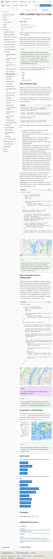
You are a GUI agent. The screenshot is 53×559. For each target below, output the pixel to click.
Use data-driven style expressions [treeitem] (10, 108)
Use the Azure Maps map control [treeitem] (11, 55)
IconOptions (23, 469)
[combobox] (9, 12)
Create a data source (25, 481)
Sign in (49, 1)
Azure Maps (34, 10)
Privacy (29, 556)
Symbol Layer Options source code (34, 419)
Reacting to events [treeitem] (10, 120)
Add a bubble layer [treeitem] (10, 76)
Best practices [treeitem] (8, 136)
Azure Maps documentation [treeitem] (8, 14)
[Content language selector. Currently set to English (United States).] (7, 553)
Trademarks (10, 558)
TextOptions (23, 473)
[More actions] (51, 10)
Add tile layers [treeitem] (9, 97)
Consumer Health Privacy (39, 556)
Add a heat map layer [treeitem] (10, 92)
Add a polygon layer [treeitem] (10, 86)
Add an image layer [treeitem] (10, 95)
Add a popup (23, 485)
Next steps (23, 29)
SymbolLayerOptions (25, 466)
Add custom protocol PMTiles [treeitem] (10, 112)
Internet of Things (27, 10)
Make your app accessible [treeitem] (11, 122)
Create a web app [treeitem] (7, 22)
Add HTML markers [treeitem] (10, 81)
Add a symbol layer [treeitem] (10, 74)
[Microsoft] (2, 2)
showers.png (24, 393)
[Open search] (46, 2)
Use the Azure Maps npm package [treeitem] (11, 59)
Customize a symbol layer (26, 27)
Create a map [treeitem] (9, 62)
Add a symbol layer (25, 24)
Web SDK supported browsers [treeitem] (9, 133)
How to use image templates (38, 405)
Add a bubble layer (25, 502)
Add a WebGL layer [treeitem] (10, 100)
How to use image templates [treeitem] (9, 116)
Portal (37, 5)
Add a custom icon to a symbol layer (28, 26)
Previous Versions (12, 556)
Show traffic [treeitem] (8, 102)
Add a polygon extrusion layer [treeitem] (11, 89)
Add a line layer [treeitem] (9, 83)
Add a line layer (24, 495)
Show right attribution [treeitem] (8, 143)
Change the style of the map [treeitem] (11, 65)
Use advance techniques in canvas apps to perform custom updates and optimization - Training (35, 530)
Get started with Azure (46, 5)
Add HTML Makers (25, 506)
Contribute (24, 556)
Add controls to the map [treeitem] (11, 69)
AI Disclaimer (4, 556)
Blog (18, 556)
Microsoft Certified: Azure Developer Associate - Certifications (34, 538)
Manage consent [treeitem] (7, 146)
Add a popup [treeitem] (8, 78)
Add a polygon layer (25, 499)
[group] (36, 114)
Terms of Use (4, 558)
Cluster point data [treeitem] (9, 105)
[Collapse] (16, 9)
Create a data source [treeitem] (10, 71)
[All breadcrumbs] (21, 10)
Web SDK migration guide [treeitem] (10, 49)
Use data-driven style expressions (29, 488)
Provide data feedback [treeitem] (8, 141)
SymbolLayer (23, 462)
